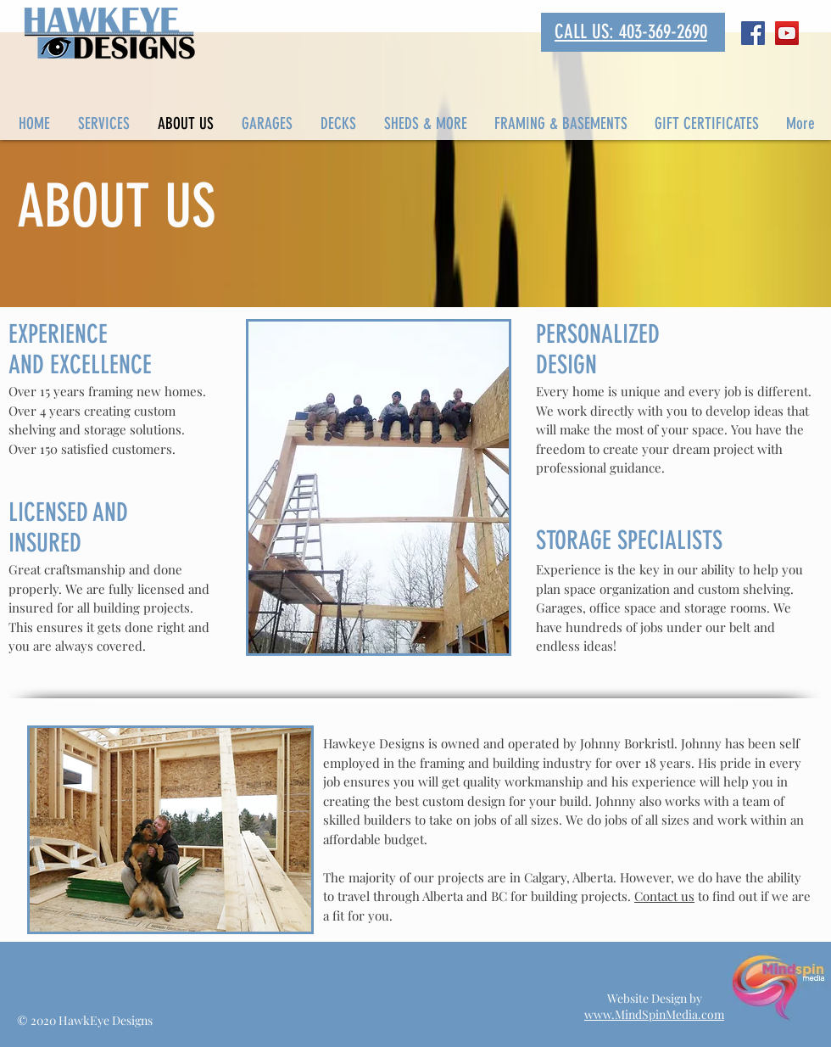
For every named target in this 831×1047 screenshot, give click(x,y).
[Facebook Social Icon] (753, 33)
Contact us (664, 895)
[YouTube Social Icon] (787, 33)
